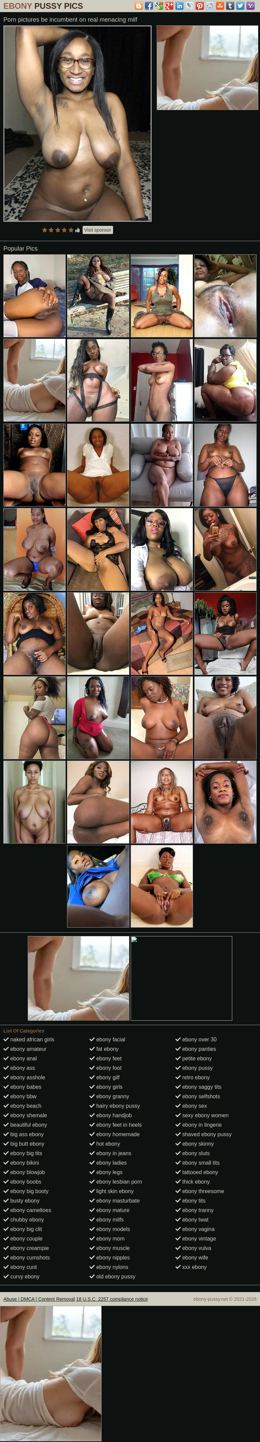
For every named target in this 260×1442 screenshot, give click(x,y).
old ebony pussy (112, 1276)
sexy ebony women (202, 1115)
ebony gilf (104, 1077)
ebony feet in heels (115, 1125)
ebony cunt (20, 1267)
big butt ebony (23, 1144)
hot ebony (104, 1144)
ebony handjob (110, 1115)
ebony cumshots (26, 1257)
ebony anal (20, 1058)
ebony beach (22, 1106)
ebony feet (105, 1058)
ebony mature (109, 1210)
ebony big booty (25, 1191)
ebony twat (192, 1220)
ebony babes (22, 1087)
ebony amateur (24, 1049)
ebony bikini (21, 1163)
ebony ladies (108, 1163)
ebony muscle (109, 1248)
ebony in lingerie (198, 1125)
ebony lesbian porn (115, 1182)
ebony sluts (192, 1153)
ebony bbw (20, 1096)
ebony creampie (26, 1248)
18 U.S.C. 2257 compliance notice (112, 1299)
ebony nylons (108, 1267)
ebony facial (107, 1039)
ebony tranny (194, 1210)
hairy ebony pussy (114, 1106)
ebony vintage (195, 1239)
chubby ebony (23, 1220)
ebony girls (106, 1087)
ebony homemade (114, 1134)
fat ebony (103, 1049)
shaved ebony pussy (203, 1134)
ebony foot (105, 1068)
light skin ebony (111, 1191)
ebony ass (19, 1068)
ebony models (109, 1229)
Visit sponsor (97, 230)
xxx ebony (191, 1267)
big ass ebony (23, 1134)
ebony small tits (197, 1163)
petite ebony (193, 1058)
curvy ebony (21, 1276)
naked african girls (28, 1039)
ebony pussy (194, 1068)
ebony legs (106, 1172)
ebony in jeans (110, 1153)
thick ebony (192, 1182)
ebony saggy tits (198, 1087)
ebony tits (190, 1201)
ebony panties (195, 1049)
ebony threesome (199, 1191)
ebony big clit (22, 1229)
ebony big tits (22, 1153)
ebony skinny (194, 1144)
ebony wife (191, 1257)
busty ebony (21, 1201)
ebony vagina (195, 1229)
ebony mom (107, 1239)
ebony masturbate (114, 1201)
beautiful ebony (25, 1125)
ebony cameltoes (27, 1210)
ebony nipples (109, 1257)
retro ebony (192, 1077)
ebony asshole (24, 1077)
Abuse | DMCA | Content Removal (39, 1299)
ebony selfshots (197, 1096)
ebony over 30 (196, 1039)
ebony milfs (106, 1220)
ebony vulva (193, 1248)
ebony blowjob (24, 1172)
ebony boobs (22, 1182)
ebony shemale (25, 1115)
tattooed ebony (196, 1172)
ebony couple (23, 1239)
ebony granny (109, 1096)
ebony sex (191, 1106)
